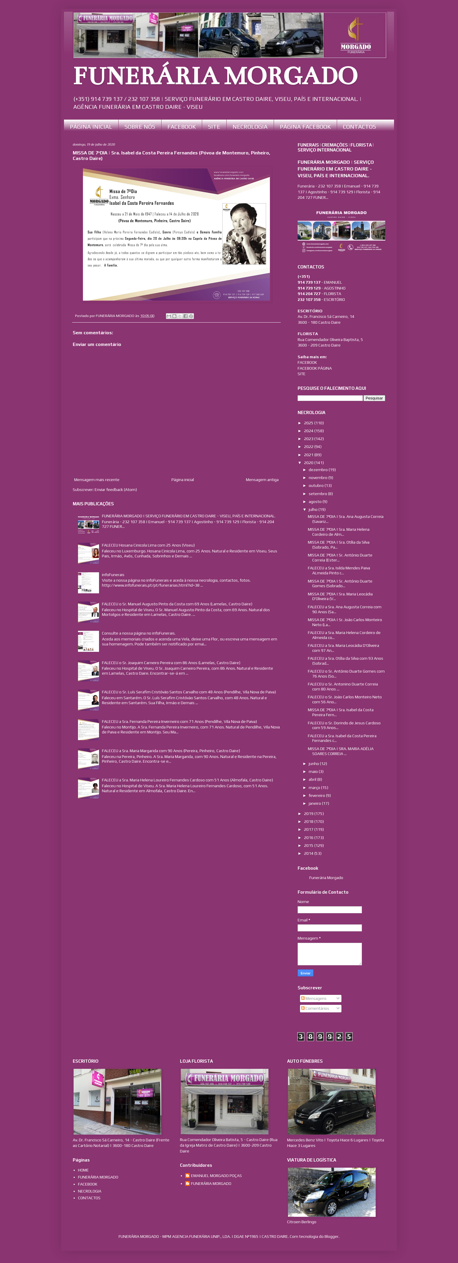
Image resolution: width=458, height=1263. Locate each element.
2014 (309, 853)
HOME (83, 1170)
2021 (309, 454)
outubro (317, 485)
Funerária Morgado (326, 877)
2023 (309, 438)
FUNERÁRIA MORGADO (215, 76)
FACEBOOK (181, 126)
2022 (309, 446)
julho (313, 509)
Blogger (332, 1236)
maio (314, 771)
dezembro (319, 469)
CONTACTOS (359, 126)
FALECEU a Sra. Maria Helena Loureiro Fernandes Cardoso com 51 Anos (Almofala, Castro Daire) (187, 780)
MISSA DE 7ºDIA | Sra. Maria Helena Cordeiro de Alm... (338, 532)
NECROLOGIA (250, 126)
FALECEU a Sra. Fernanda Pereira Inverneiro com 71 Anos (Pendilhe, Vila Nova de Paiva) (179, 721)
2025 (309, 423)
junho (314, 763)
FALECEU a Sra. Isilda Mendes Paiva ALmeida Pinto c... (339, 570)
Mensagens (314, 998)
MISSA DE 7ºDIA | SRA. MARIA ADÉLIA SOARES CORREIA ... (341, 751)
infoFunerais (113, 574)
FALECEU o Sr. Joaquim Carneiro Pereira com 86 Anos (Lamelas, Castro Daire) (171, 662)
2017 (309, 829)
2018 (309, 821)
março (315, 787)
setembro (318, 493)
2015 (309, 845)
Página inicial (182, 479)
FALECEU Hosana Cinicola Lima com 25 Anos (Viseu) (148, 545)
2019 (309, 813)
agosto (315, 501)
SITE (214, 126)
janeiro (315, 803)
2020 (309, 462)
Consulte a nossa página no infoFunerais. (139, 633)
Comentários (315, 1008)
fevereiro (317, 795)
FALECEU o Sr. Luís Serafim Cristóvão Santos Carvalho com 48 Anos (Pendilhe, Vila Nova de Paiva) (189, 692)
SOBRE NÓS (139, 126)
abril (313, 779)
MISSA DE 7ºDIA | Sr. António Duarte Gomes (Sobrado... (340, 583)
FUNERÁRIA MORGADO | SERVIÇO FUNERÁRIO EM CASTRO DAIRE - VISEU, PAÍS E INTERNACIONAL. (188, 516)
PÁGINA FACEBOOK (305, 126)
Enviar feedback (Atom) (116, 489)
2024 (309, 430)
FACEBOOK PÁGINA (315, 368)
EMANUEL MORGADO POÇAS (216, 1175)
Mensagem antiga (262, 479)
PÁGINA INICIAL (91, 126)
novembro (318, 477)
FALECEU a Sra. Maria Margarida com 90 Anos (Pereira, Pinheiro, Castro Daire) (171, 750)
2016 (309, 837)
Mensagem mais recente (96, 479)
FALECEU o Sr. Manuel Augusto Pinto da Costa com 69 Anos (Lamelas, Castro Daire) (177, 604)
